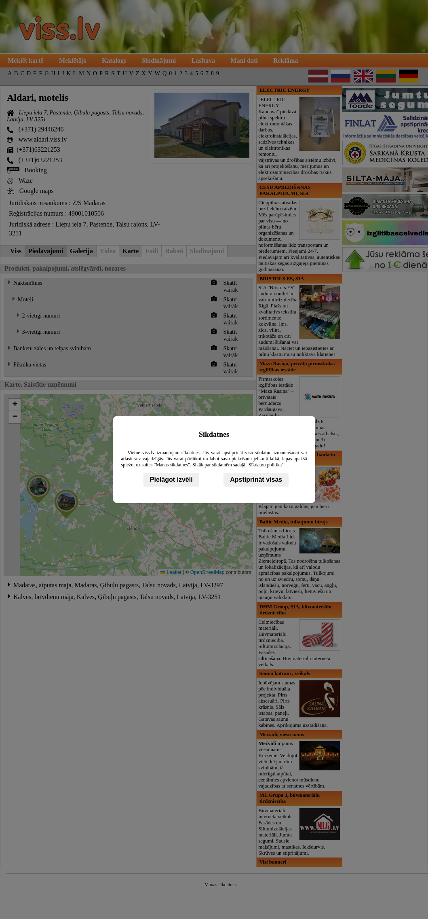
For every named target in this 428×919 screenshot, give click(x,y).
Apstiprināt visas (256, 479)
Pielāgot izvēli (171, 479)
